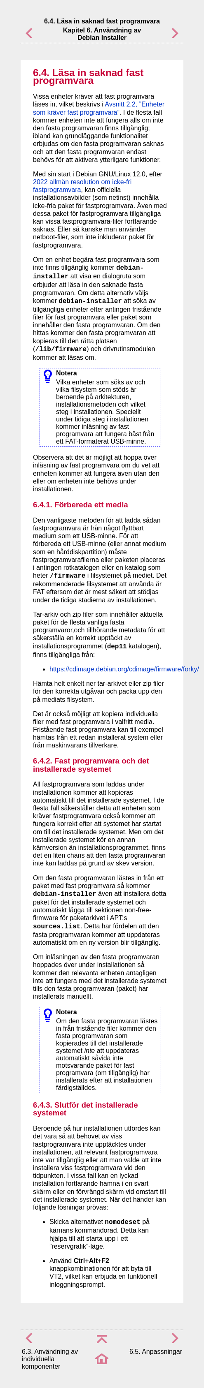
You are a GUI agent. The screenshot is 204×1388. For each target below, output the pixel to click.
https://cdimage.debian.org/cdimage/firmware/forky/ (124, 669)
